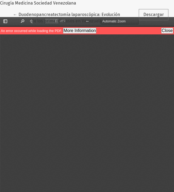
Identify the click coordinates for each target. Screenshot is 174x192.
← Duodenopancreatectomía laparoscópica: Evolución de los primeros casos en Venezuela (66, 17)
